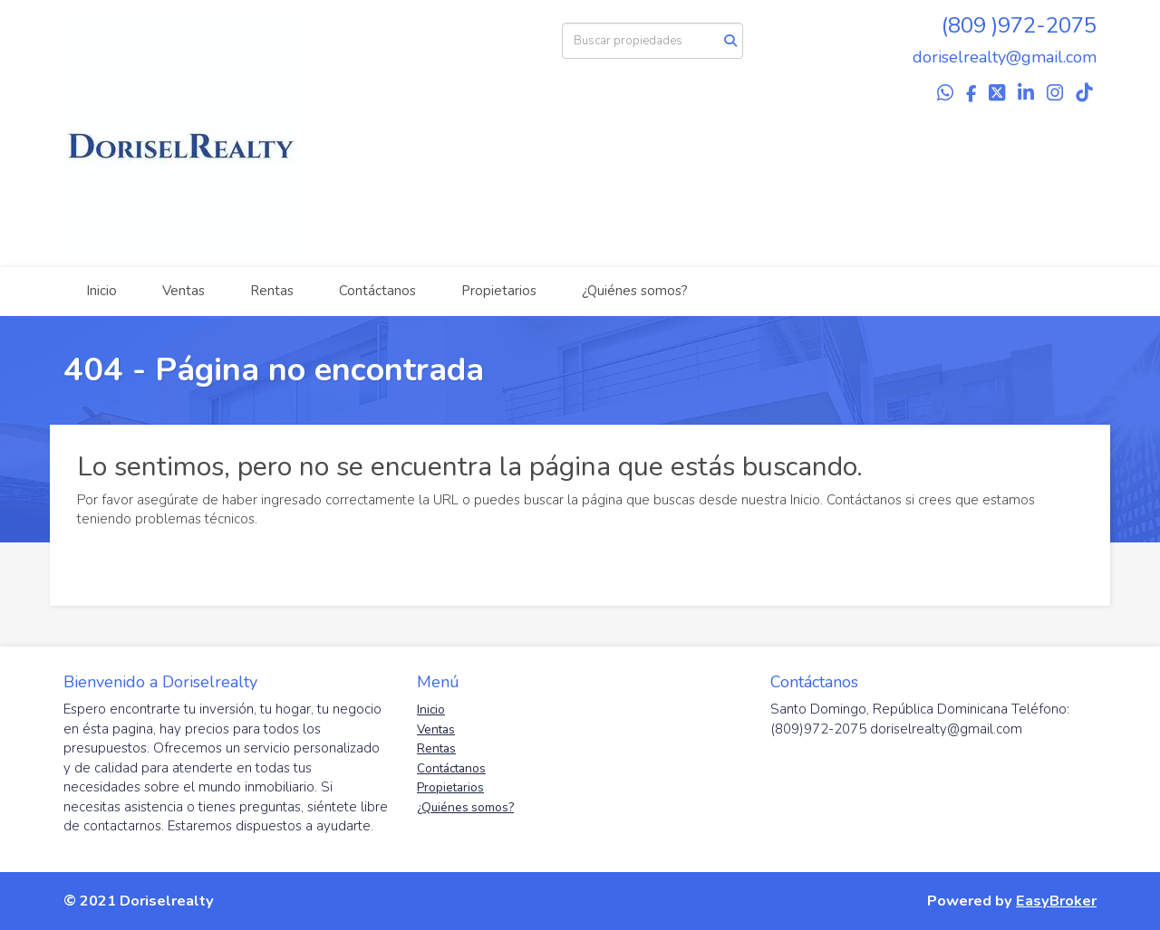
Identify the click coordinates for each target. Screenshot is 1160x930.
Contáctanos (377, 291)
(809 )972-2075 (1019, 25)
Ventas (183, 291)
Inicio (101, 291)
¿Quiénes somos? (635, 291)
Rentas (272, 291)
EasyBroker (1056, 900)
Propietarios (498, 291)
